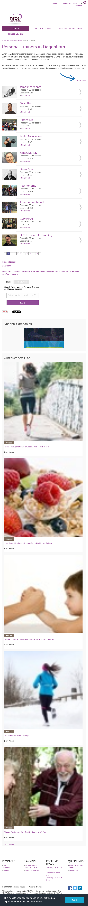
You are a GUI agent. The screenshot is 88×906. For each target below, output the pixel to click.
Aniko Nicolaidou (31, 136)
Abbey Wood (7, 271)
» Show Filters (81, 81)
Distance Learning (32, 870)
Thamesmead (16, 274)
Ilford (68, 271)
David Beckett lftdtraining (36, 235)
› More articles (9, 845)
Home (16, 28)
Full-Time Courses (32, 868)
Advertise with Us (76, 865)
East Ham (50, 271)
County (6, 870)
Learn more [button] (36, 902)
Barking (17, 271)
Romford (5, 274)
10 (36, 254)
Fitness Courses (15, 34)
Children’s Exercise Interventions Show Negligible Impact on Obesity (29, 639)
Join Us (55, 3)
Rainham (75, 271)
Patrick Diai (27, 120)
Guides (9, 443)
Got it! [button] (74, 900)
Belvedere (26, 271)
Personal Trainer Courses (70, 28)
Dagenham (6, 266)
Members (78, 5)
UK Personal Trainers (14, 40)
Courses (6, 868)
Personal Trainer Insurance (70, 3)
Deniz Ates (27, 169)
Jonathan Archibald (32, 202)
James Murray (28, 152)
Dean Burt (26, 103)
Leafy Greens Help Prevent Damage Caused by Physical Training (28, 543)
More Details (25, 96)
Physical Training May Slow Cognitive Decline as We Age (25, 832)
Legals (71, 868)
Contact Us (73, 870)
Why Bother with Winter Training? (16, 736)
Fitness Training (31, 865)
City (4, 865)
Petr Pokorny (28, 185)
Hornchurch (60, 271)
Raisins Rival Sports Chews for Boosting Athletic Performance (26, 447)
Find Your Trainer (43, 28)
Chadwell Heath (38, 271)
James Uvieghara (30, 87)
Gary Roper (27, 218)
